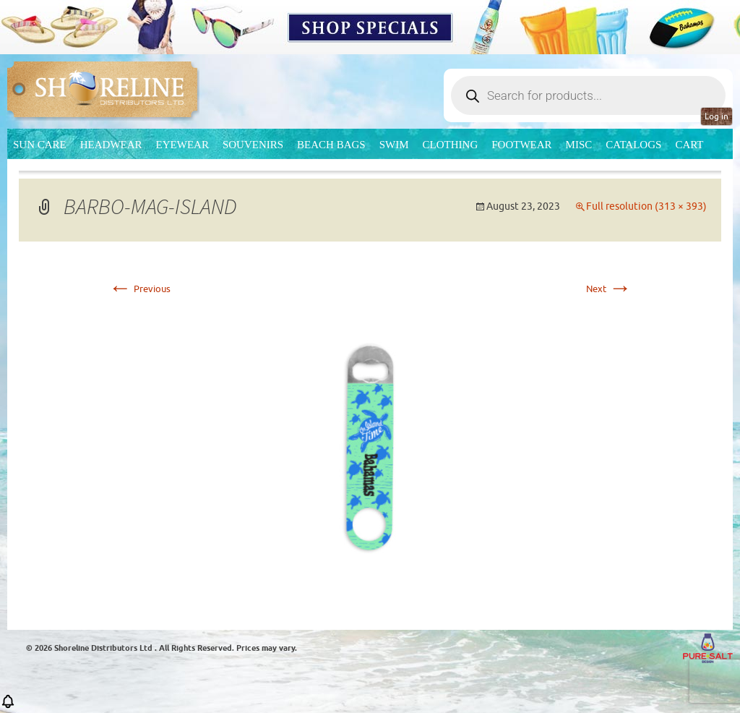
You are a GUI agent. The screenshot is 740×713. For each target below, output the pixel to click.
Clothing (450, 144)
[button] (8, 706)
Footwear (521, 144)
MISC (579, 144)
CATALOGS (633, 144)
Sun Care (39, 144)
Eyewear (182, 144)
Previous (139, 289)
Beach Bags (331, 144)
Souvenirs (253, 144)
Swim (394, 144)
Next (609, 289)
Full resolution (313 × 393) (646, 206)
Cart (689, 144)
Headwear (111, 144)
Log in (716, 116)
